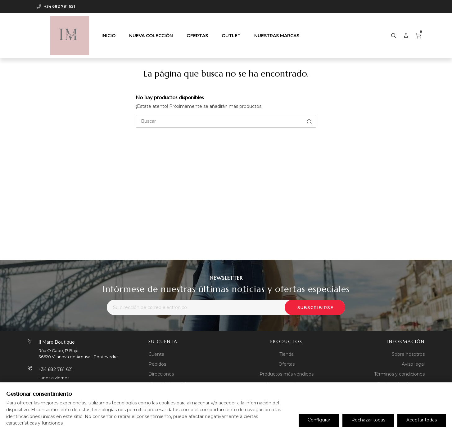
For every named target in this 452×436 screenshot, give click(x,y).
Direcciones (161, 374)
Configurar (319, 420)
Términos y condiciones (399, 374)
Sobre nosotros (408, 354)
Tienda (286, 354)
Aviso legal (413, 364)
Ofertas (286, 364)
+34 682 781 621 (59, 6)
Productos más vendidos (287, 374)
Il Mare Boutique (56, 342)
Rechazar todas (368, 420)
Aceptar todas (421, 420)
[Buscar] (226, 121)
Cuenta (156, 354)
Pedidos (157, 364)
